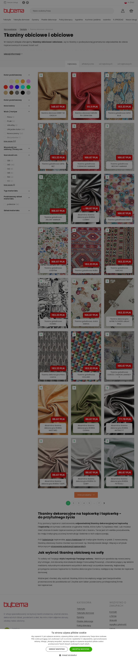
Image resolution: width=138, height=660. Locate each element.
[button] (69, 655)
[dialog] (69, 330)
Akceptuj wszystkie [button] (80, 649)
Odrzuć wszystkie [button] (57, 649)
